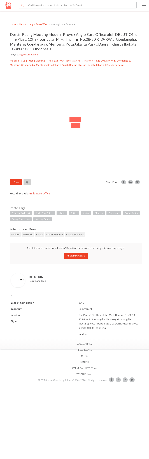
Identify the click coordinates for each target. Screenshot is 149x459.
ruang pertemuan (21, 219)
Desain (23, 24)
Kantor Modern (54, 234)
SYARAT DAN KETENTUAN (84, 368)
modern (99, 213)
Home (13, 24)
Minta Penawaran (76, 255)
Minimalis (28, 234)
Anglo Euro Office (38, 24)
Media (84, 355)
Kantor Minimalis (75, 234)
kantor (86, 213)
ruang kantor (131, 213)
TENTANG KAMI (84, 374)
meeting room (43, 219)
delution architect (21, 213)
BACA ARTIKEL (84, 343)
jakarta (62, 213)
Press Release (84, 349)
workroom (114, 213)
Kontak (84, 362)
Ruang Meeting (36, 60)
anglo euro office (44, 213)
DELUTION (36, 277)
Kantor (39, 234)
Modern (15, 234)
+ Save (15, 182)
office (74, 213)
